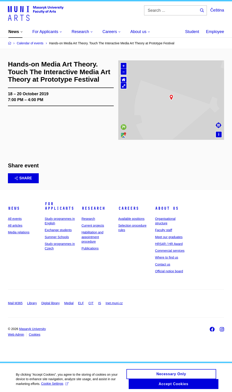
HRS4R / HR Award (169, 244)
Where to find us (166, 257)
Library (32, 303)
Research (93, 208)
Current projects (93, 225)
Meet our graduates (168, 237)
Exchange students (58, 230)
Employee (215, 31)
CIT (91, 303)
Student (192, 31)
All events (15, 219)
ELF (81, 303)
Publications (90, 248)
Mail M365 (15, 303)
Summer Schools (57, 237)
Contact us (162, 264)
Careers (128, 208)
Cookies (34, 334)
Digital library (50, 303)
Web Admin (16, 334)
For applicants (59, 206)
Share (23, 178)
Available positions (131, 219)
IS (99, 303)
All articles (15, 225)
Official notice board (169, 271)
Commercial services (169, 250)
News (14, 208)
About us (167, 208)
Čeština (217, 10)
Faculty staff (163, 230)
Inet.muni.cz (114, 303)
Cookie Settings (55, 388)
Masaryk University (32, 329)
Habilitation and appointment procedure (93, 236)
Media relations (18, 232)
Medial (68, 303)
